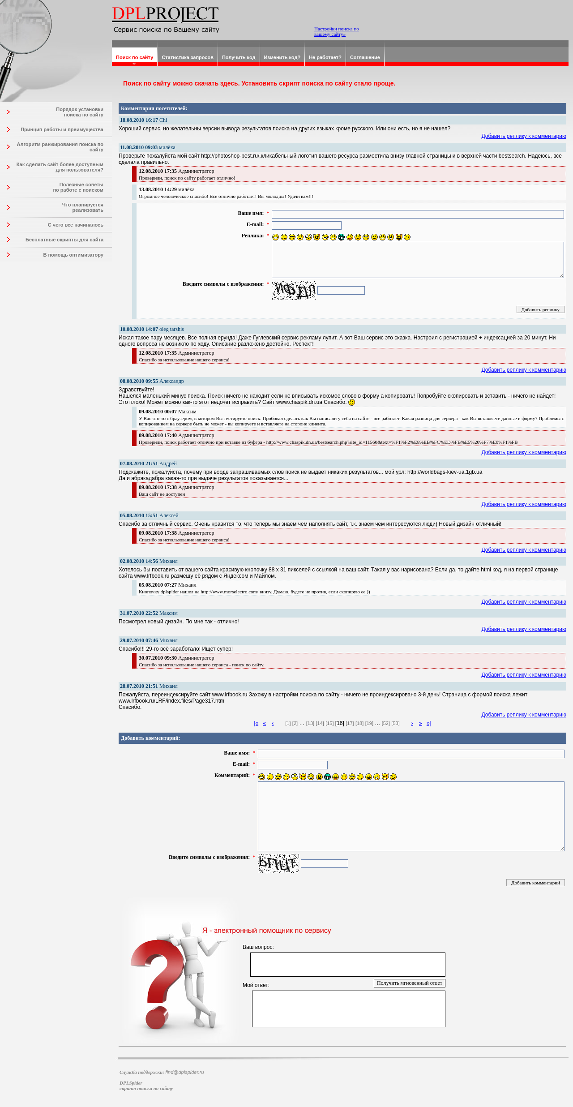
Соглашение (365, 57)
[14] (320, 723)
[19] (369, 723)
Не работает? (325, 57)
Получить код (239, 57)
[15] (329, 723)
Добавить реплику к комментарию (524, 136)
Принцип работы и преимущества (62, 129)
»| (429, 723)
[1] (288, 723)
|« (256, 723)
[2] (295, 723)
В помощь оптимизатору (73, 254)
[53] (395, 723)
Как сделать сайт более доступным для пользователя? (60, 167)
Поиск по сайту (134, 57)
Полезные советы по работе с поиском (78, 187)
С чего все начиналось (75, 224)
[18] (359, 723)
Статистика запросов (188, 57)
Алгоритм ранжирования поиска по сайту (60, 147)
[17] (350, 723)
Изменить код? (282, 57)
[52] (386, 723)
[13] (310, 723)
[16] (339, 723)
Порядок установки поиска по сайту (79, 112)
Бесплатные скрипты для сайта (64, 239)
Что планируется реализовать (82, 207)
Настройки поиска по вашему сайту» (336, 31)
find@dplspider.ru (185, 1072)
